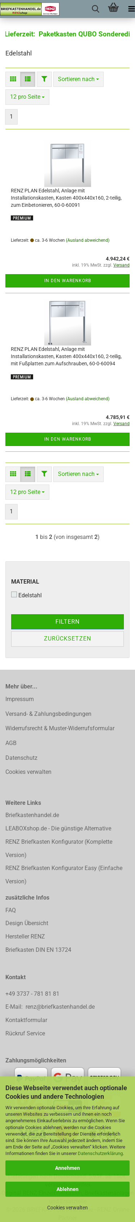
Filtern (67, 621)
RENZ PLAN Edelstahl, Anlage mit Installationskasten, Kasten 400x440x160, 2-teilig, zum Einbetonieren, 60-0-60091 (66, 198)
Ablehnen (67, 1189)
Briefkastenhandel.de (32, 815)
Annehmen (67, 1168)
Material (25, 581)
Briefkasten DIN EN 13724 (38, 949)
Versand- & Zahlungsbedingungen (48, 713)
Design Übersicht (26, 923)
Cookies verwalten (67, 1207)
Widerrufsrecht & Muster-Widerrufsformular (59, 728)
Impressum (19, 699)
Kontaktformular (26, 1020)
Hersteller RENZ (25, 936)
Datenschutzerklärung (100, 1153)
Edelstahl (26, 595)
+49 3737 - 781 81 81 (33, 993)
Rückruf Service (25, 1033)
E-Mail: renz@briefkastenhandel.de (50, 1006)
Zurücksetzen (67, 638)
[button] (13, 79)
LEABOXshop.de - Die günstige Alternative (58, 828)
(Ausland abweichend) (87, 240)
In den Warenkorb (67, 280)
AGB (11, 743)
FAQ (10, 910)
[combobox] (78, 79)
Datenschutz (21, 757)
